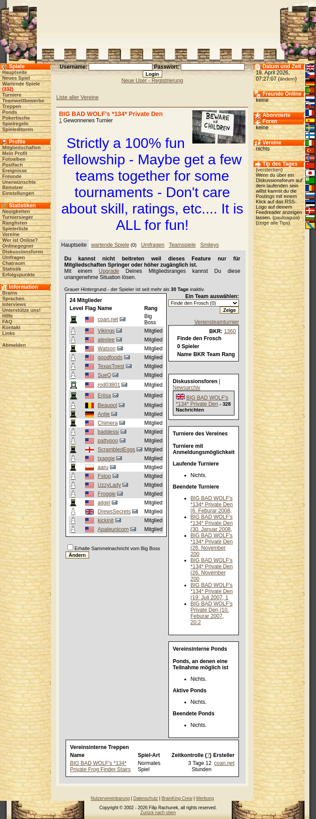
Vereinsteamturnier (216, 322)
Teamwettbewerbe (23, 100)
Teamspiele (182, 245)
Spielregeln (15, 123)
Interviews (14, 304)
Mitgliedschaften (21, 147)
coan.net (108, 319)
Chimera (107, 423)
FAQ (7, 321)
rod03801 (109, 385)
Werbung (205, 798)
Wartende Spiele (21, 83)
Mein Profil (14, 153)
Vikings (106, 331)
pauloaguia (286, 217)
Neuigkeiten (16, 211)
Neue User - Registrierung (152, 81)
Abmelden (14, 345)
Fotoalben (14, 159)
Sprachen (13, 298)
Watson (106, 348)
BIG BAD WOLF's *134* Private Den (202, 401)
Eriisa (104, 395)
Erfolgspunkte (18, 274)
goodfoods (110, 357)
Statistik (11, 269)
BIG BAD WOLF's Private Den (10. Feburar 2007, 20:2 (212, 613)
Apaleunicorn (113, 529)
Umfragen (13, 257)
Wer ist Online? (20, 240)
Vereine (11, 234)
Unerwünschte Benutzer (19, 184)
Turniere (11, 94)
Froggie (107, 494)
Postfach (12, 164)
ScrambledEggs (116, 449)
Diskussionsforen (22, 251)
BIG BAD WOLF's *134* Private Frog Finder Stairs (100, 766)
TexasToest (111, 366)
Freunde (11, 176)
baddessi (108, 432)
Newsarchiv (186, 387)
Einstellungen (18, 193)
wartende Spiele (110, 245)
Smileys (209, 245)
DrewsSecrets (114, 511)
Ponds (9, 112)
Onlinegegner (18, 245)
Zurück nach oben (158, 812)
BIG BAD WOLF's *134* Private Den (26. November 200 (212, 544)
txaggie (106, 458)
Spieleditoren (17, 129)
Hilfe (7, 315)
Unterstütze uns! (21, 310)
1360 (230, 331)
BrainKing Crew (176, 798)
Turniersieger (17, 217)
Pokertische (16, 117)
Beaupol (107, 405)
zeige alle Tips (273, 222)
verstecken (269, 169)
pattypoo (108, 441)
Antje (103, 414)
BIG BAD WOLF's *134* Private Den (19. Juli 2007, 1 (212, 591)
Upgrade (109, 271)
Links (8, 333)
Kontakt (11, 327)
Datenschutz (145, 798)
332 (8, 89)
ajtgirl (104, 503)
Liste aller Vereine (77, 97)
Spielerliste (15, 228)
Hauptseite (14, 72)
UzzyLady (109, 485)
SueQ (104, 375)
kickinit (105, 520)
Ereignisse (14, 170)
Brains (9, 292)
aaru (103, 467)
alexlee (106, 340)
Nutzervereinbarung (110, 798)
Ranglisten (14, 222)
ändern (287, 79)
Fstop (104, 476)
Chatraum (13, 263)
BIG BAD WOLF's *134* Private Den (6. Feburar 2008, (212, 504)
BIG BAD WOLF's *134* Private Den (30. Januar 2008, (212, 523)
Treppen (11, 106)
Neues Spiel (16, 78)
